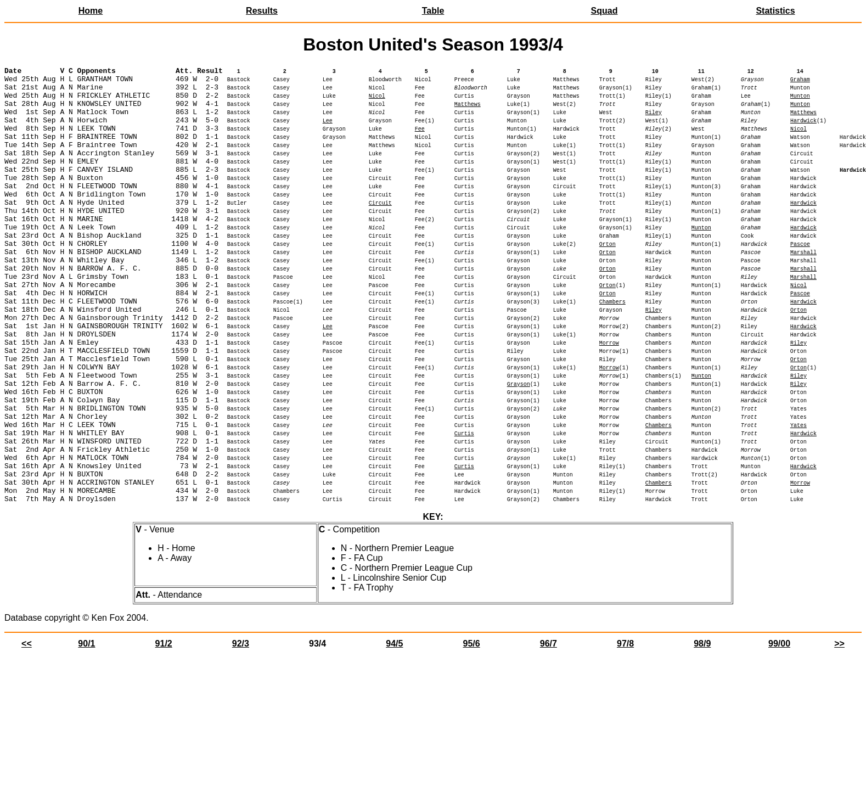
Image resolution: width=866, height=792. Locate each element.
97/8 (625, 730)
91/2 (163, 730)
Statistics (775, 10)
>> (839, 730)
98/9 (702, 730)
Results (262, 10)
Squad (604, 10)
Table (433, 10)
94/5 (394, 730)
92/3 (240, 730)
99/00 (779, 730)
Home (90, 10)
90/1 (86, 730)
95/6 (471, 730)
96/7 (548, 730)
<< (26, 730)
